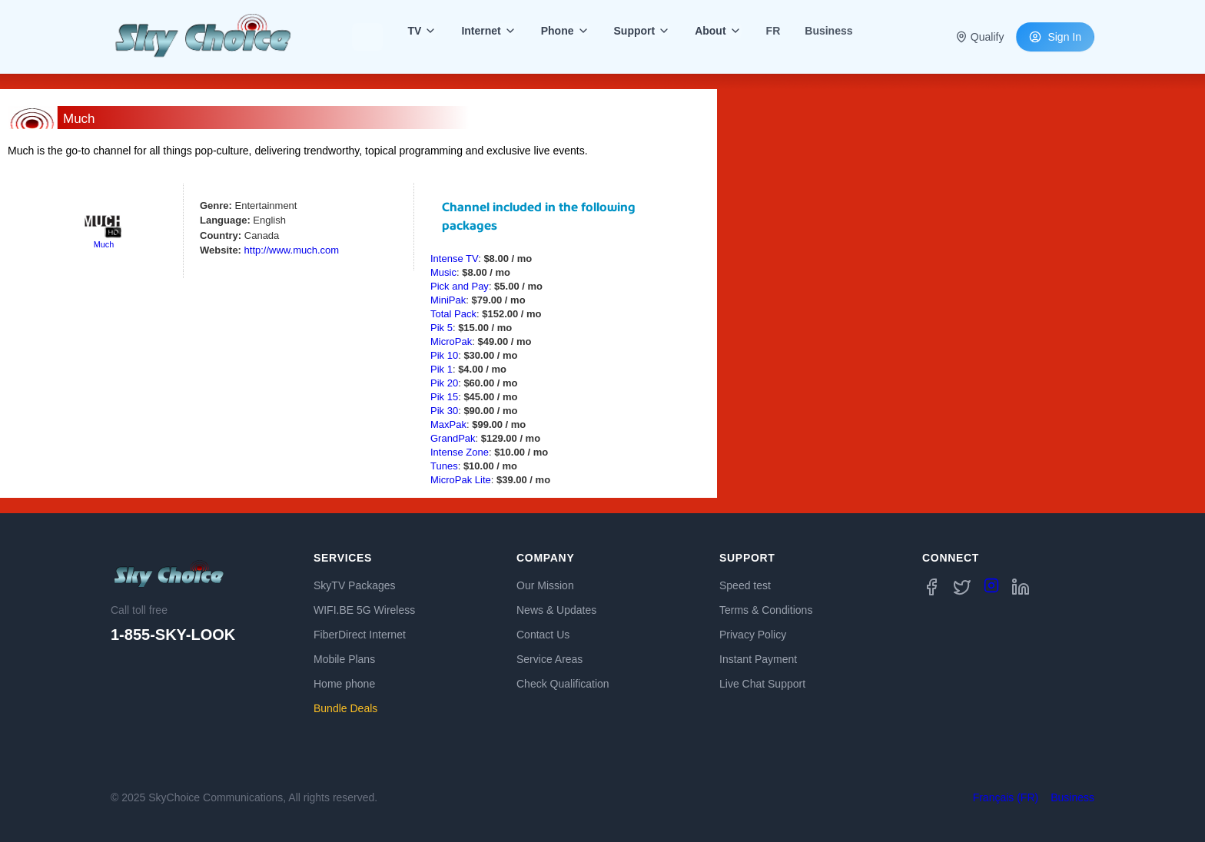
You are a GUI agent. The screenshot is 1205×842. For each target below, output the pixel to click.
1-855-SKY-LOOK (173, 634)
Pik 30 (444, 410)
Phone (565, 31)
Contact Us (542, 634)
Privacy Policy (752, 634)
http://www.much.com (292, 250)
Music (443, 272)
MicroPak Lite (460, 480)
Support (642, 31)
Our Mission (545, 585)
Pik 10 (444, 355)
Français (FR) (1006, 797)
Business (1072, 797)
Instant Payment (758, 659)
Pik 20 (444, 383)
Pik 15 (444, 397)
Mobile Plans (344, 659)
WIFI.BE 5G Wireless (364, 610)
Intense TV (454, 258)
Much (104, 244)
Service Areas (549, 659)
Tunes (444, 466)
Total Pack (453, 314)
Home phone (344, 684)
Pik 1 (441, 369)
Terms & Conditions (765, 610)
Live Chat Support (762, 684)
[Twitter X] (962, 587)
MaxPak (448, 424)
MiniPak (448, 300)
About (718, 31)
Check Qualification (562, 684)
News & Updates (556, 610)
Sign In (1055, 37)
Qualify (979, 37)
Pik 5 (441, 327)
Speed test (745, 585)
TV (422, 31)
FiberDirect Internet (360, 634)
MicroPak (451, 341)
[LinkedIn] (1020, 587)
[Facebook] (931, 587)
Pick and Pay (459, 286)
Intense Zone (459, 452)
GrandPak (453, 438)
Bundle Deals (345, 708)
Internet (488, 31)
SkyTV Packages (355, 585)
